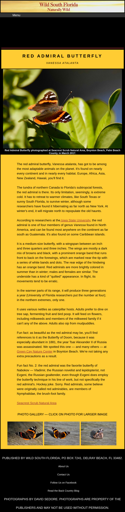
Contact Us (63, 474)
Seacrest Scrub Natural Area (37, 403)
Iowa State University (75, 220)
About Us (63, 466)
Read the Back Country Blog (63, 490)
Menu (16, 15)
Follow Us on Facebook (63, 482)
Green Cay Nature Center (35, 351)
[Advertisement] (62, 32)
